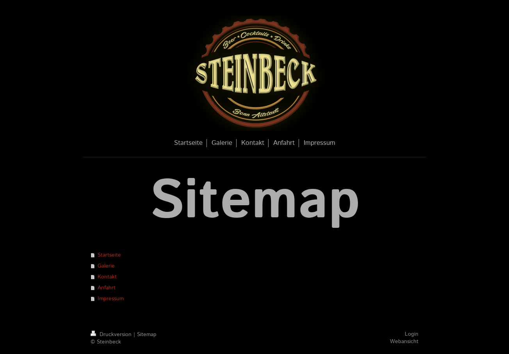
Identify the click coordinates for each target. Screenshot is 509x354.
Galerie (106, 266)
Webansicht (404, 341)
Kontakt (107, 277)
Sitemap (147, 334)
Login (411, 334)
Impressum (111, 299)
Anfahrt (107, 288)
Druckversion (112, 334)
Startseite (109, 255)
